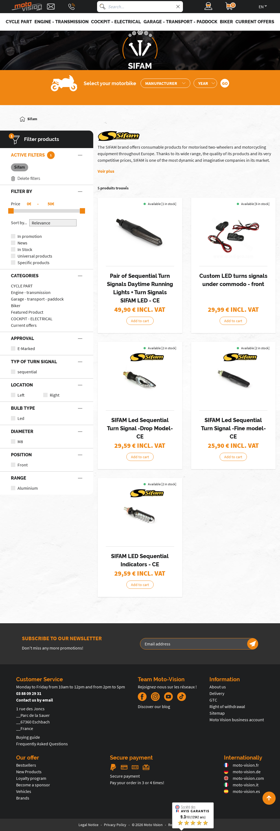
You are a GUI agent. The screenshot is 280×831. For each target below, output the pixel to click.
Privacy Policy (115, 824)
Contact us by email (34, 700)
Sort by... (19, 222)
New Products (29, 771)
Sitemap (217, 713)
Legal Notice (88, 824)
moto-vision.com (244, 778)
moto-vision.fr (241, 765)
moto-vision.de (242, 771)
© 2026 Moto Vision (147, 824)
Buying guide (28, 737)
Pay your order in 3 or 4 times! (137, 782)
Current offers (24, 325)
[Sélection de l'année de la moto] (205, 83)
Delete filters (25, 178)
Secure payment (125, 776)
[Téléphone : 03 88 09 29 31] (71, 6)
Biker (16, 305)
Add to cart (140, 320)
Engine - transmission (31, 292)
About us (217, 686)
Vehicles (23, 791)
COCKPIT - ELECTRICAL (31, 318)
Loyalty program (31, 778)
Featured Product (27, 312)
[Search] (102, 6)
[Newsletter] (252, 643)
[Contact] (51, 6)
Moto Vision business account (236, 719)
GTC (213, 700)
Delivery (216, 693)
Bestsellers (26, 765)
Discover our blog (154, 706)
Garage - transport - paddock (37, 299)
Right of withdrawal (227, 706)
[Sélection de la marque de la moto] (165, 83)
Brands (22, 798)
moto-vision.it (241, 784)
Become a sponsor (33, 784)
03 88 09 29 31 (28, 693)
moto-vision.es (242, 791)
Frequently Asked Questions (42, 743)
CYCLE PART (22, 285)
